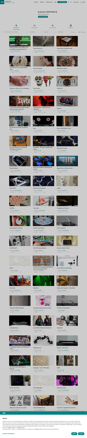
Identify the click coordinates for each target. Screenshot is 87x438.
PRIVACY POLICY (11, 427)
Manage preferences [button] (9, 433)
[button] (85, 412)
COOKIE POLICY (21, 427)
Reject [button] (74, 433)
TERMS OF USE (38, 429)
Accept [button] (81, 433)
